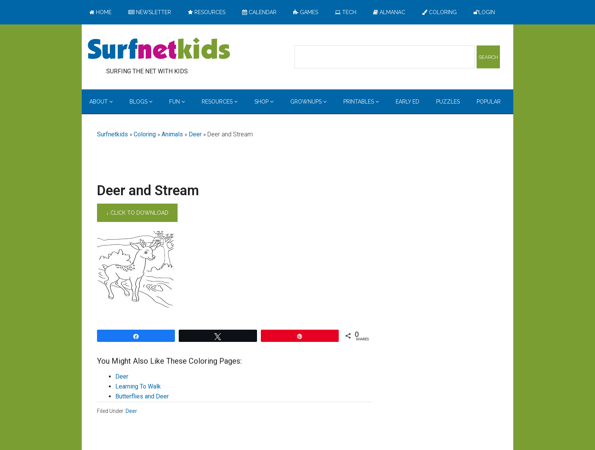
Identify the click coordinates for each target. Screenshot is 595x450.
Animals (172, 134)
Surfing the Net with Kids (158, 49)
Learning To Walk (138, 386)
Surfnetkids (112, 134)
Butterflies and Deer (142, 396)
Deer (195, 134)
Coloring (145, 134)
